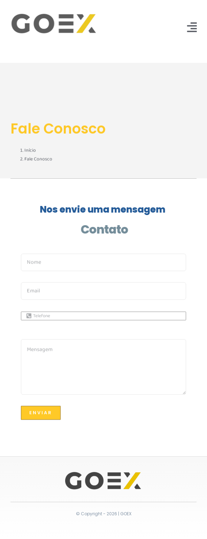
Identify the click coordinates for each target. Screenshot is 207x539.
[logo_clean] (53, 14)
